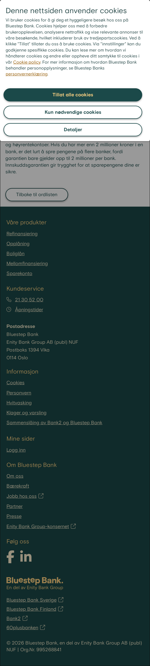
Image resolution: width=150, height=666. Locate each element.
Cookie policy (26, 62)
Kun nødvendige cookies (73, 112)
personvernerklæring (26, 74)
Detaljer (73, 130)
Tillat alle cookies (73, 95)
